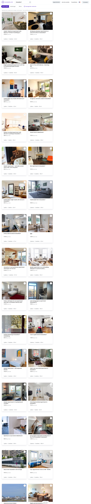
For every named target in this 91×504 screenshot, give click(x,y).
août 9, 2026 (5, 6)
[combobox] (22, 2)
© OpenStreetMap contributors (86, 503)
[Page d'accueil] (7, 2)
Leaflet (74, 503)
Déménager (13, 6)
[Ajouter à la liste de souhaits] (25, 13)
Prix (19, 6)
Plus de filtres (44, 6)
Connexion (85, 2)
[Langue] (79, 2)
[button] (72, 256)
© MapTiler (78, 503)
